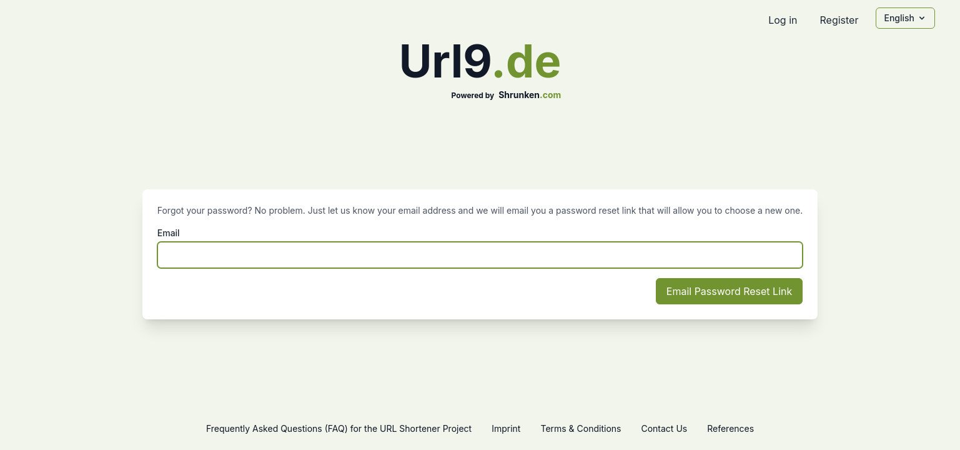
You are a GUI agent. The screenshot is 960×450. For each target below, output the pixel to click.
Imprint (506, 428)
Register (838, 20)
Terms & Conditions (580, 428)
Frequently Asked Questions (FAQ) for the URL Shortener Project (339, 428)
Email (168, 233)
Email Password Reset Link (729, 291)
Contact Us (664, 428)
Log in (782, 20)
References (730, 428)
